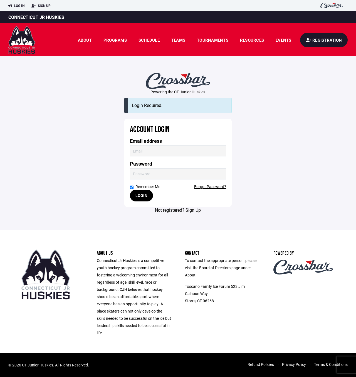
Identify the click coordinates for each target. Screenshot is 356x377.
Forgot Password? (210, 186)
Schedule (149, 40)
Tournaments (212, 40)
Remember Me (145, 186)
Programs (115, 40)
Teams (178, 40)
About (85, 40)
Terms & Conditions (331, 364)
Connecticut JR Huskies (36, 17)
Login (141, 195)
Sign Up (41, 5)
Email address (146, 141)
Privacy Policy (294, 364)
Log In (16, 5)
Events (283, 40)
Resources (252, 40)
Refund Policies (261, 364)
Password (141, 164)
